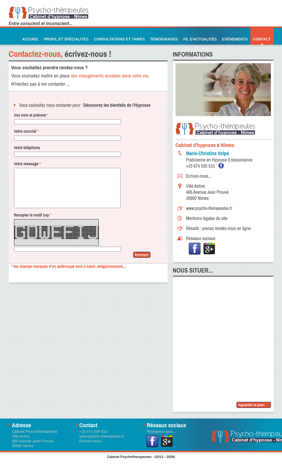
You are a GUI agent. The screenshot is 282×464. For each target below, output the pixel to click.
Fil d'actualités (200, 39)
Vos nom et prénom (31, 115)
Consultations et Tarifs (119, 39)
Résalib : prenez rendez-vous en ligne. (219, 228)
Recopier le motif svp (32, 223)
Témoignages (164, 39)
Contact (262, 39)
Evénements (235, 39)
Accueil (30, 39)
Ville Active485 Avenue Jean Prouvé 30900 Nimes (207, 192)
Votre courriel (26, 131)
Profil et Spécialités (66, 39)
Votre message (27, 164)
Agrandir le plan (251, 405)
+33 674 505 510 (201, 166)
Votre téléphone (27, 147)
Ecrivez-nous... (199, 176)
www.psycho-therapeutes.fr (209, 208)
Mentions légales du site (206, 218)
